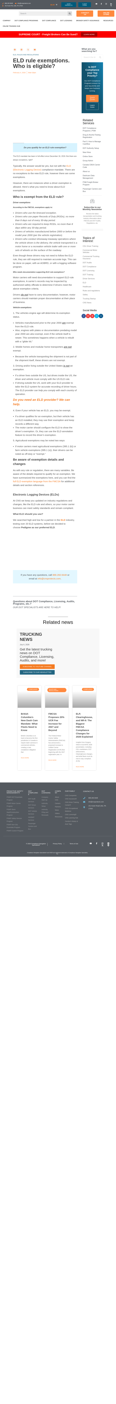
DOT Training (88, 275)
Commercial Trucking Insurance (91, 257)
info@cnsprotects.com (49, 578)
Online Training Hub (11, 26)
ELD (14, 55)
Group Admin (88, 161)
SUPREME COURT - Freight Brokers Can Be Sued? (48, 34)
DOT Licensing (66, 20)
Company (7, 20)
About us (86, 171)
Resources (108, 20)
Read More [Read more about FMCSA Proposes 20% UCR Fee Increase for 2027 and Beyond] (52, 760)
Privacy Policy (57, 844)
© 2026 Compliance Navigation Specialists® (36, 844)
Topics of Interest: (89, 239)
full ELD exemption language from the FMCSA (37, 481)
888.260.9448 (59, 575)
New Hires (87, 152)
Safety (85, 295)
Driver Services (89, 279)
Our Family (70, 791)
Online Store (88, 156)
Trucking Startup (89, 299)
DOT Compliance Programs (26, 20)
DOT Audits (87, 263)
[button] (15, 50)
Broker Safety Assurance (87, 20)
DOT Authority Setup (91, 148)
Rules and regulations (28, 55)
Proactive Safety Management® (15, 792)
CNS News (87, 303)
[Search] (70, 13)
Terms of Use (74, 844)
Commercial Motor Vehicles (90, 251)
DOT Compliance (49, 20)
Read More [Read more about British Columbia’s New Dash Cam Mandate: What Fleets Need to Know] (25, 758)
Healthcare (87, 287)
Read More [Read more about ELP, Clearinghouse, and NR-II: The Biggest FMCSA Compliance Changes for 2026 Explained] (80, 767)
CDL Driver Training (90, 246)
